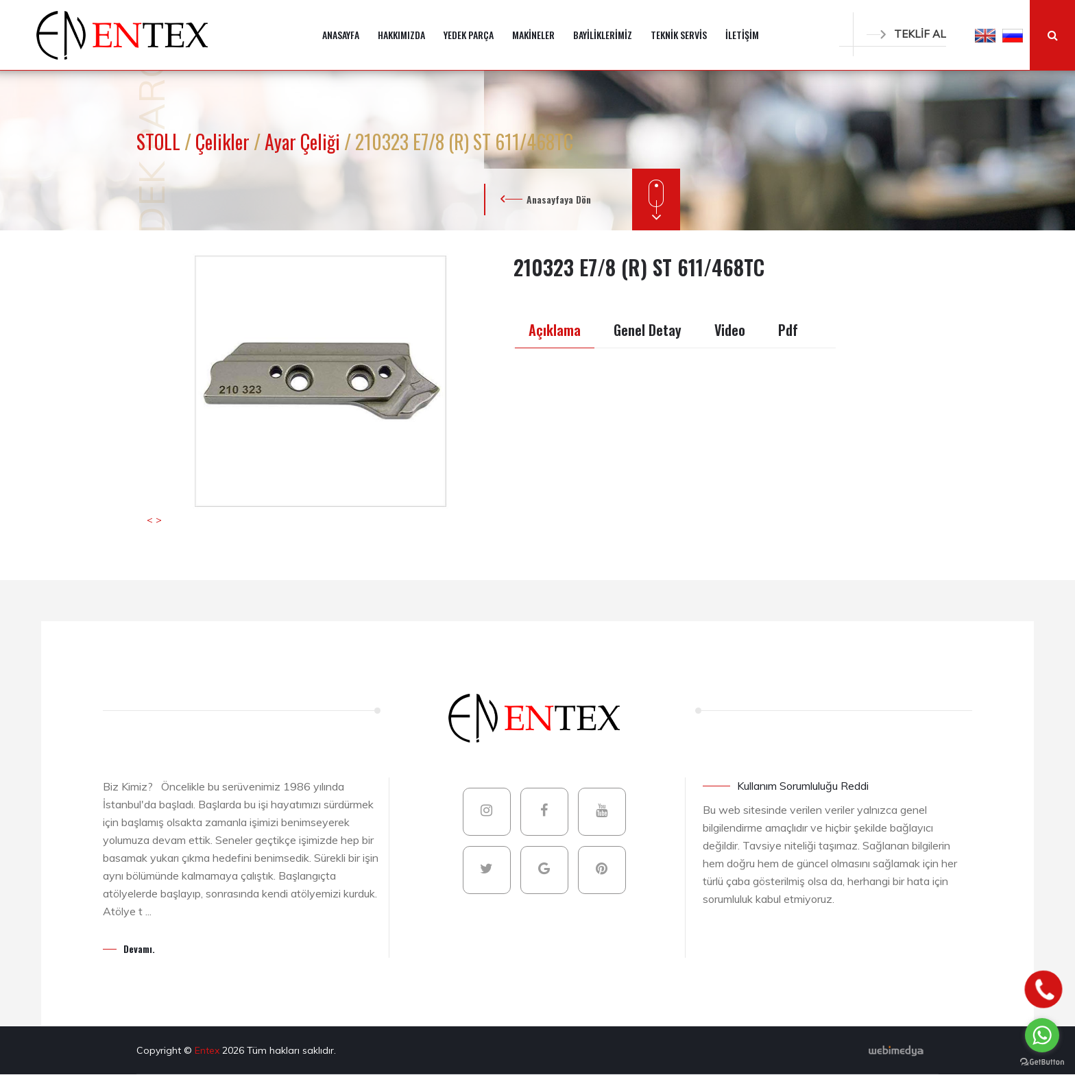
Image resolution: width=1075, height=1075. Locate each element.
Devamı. (139, 948)
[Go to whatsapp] (1042, 1035)
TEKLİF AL (906, 33)
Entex (208, 1050)
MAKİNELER (533, 34)
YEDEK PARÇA (469, 34)
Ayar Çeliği (304, 142)
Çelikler (224, 142)
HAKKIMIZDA (401, 34)
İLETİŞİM (742, 34)
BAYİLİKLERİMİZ (602, 34)
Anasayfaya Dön (559, 199)
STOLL (160, 142)
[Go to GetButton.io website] (1042, 1061)
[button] (985, 35)
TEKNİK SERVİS (679, 34)
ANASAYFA (340, 34)
